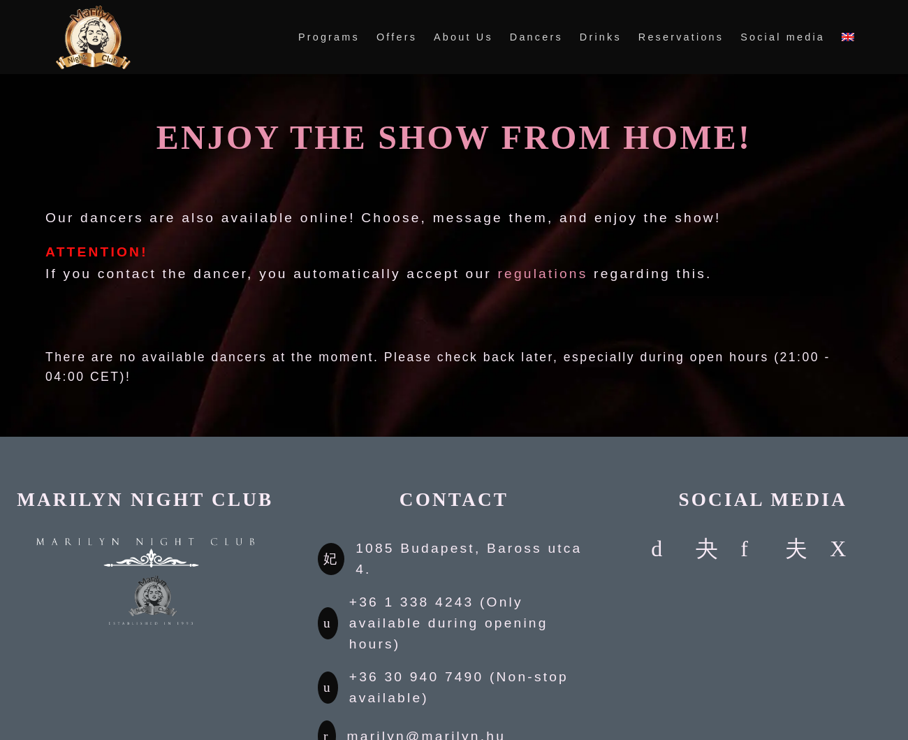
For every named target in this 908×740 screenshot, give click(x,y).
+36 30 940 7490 (416, 676)
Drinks (601, 37)
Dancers (536, 37)
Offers (396, 37)
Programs (329, 37)
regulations (542, 273)
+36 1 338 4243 (411, 602)
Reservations (681, 37)
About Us (463, 37)
